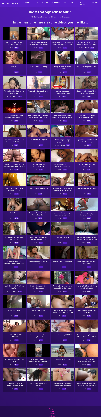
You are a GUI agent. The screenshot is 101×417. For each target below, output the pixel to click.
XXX (69, 2)
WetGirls (50, 2)
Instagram (60, 2)
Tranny (77, 2)
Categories (31, 2)
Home (41, 2)
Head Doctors (87, 3)
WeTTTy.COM (10, 3)
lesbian (96, 2)
